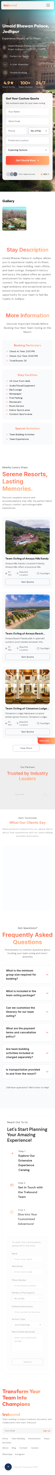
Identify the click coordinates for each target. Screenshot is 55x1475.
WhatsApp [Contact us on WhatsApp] (7, 1455)
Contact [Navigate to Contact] (24, 1449)
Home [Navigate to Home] (5, 1439)
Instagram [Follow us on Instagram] (20, 1455)
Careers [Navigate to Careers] (35, 1449)
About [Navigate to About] (5, 1449)
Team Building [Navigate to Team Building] (18, 1439)
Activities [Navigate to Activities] (6, 1443)
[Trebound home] (11, 1415)
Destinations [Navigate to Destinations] (34, 1439)
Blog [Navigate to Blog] (14, 1449)
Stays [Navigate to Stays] (47, 1439)
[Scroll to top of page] (8, 1466)
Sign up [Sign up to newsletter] (46, 1432)
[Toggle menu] (48, 5)
